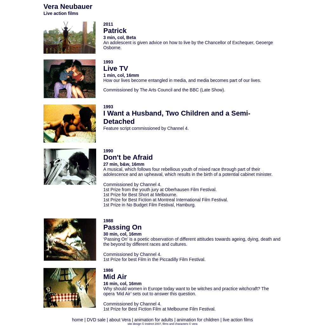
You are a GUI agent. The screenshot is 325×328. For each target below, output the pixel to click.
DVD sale (96, 319)
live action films (238, 319)
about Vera (120, 319)
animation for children (198, 319)
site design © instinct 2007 (144, 323)
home (78, 319)
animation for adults (153, 319)
